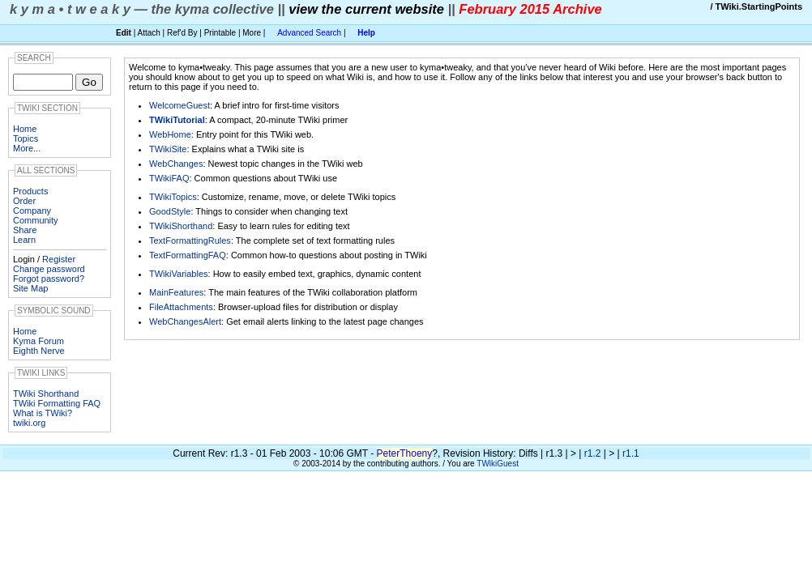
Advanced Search (309, 32)
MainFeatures (176, 292)
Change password (49, 269)
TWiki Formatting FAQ (56, 403)
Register (58, 259)
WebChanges (176, 163)
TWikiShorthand (180, 226)
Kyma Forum (38, 341)
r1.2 (592, 453)
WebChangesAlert (185, 321)
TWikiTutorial (177, 120)
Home (24, 129)
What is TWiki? (42, 413)
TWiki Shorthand (46, 393)
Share (24, 230)
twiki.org (29, 423)
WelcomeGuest (179, 105)
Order (24, 201)
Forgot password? (48, 278)
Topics (25, 138)
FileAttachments (181, 307)
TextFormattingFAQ (187, 255)
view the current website (366, 9)
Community (35, 220)
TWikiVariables (178, 274)
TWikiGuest (498, 463)
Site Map (30, 288)
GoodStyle (169, 211)
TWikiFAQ (169, 178)
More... (27, 148)
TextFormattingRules (190, 240)
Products (30, 191)
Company (32, 210)
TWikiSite (167, 149)
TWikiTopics (173, 197)
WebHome (170, 134)
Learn (24, 240)
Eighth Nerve (39, 350)
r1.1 (630, 453)
